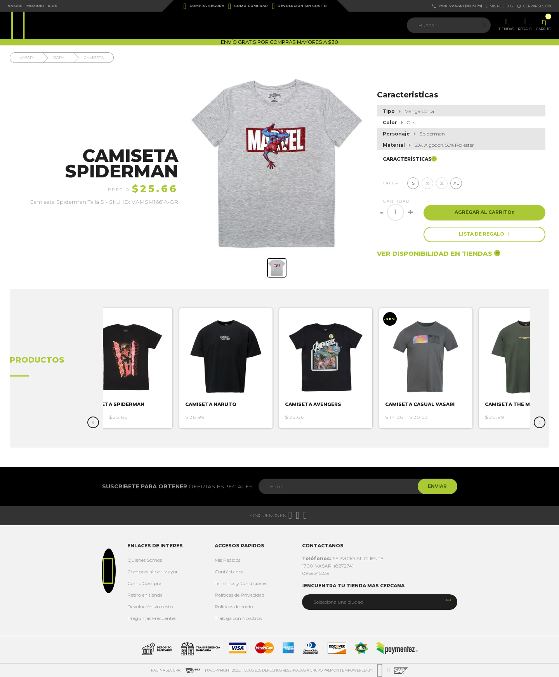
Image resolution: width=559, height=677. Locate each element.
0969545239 (316, 573)
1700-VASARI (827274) (457, 6)
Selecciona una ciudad (338, 602)
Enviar (436, 486)
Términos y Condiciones (241, 583)
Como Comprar (248, 6)
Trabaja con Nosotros (238, 618)
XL (456, 183)
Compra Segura (204, 6)
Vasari (15, 5)
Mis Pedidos (227, 560)
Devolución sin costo (299, 6)
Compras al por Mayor (152, 572)
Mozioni (35, 5)
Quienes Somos (144, 560)
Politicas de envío (234, 606)
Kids (52, 5)
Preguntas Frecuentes (151, 618)
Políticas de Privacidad (239, 595)
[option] (130, 368)
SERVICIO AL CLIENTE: (343, 558)
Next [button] (539, 422)
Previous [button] (93, 422)
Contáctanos (229, 572)
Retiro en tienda (145, 595)
